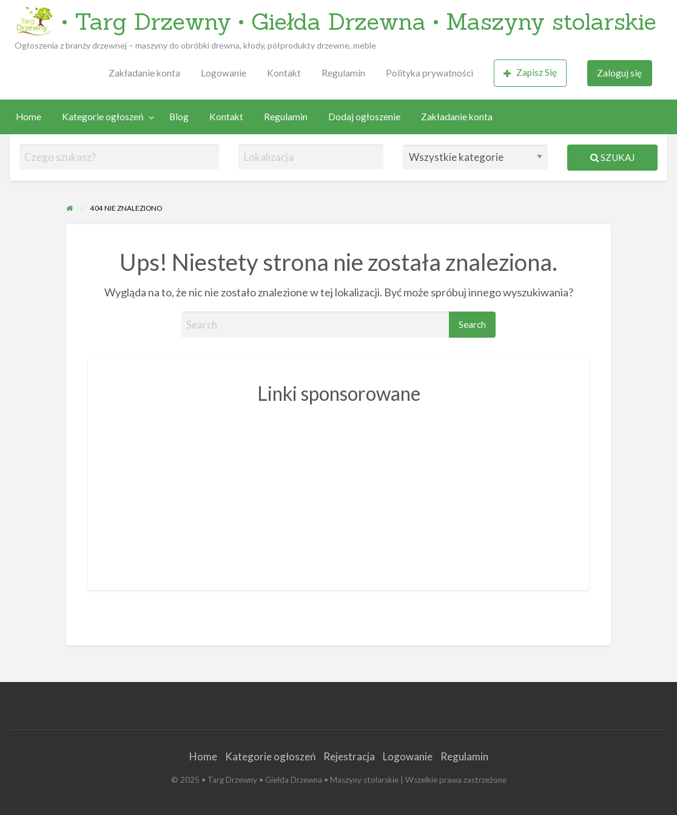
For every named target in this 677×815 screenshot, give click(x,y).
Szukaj (612, 157)
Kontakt (284, 72)
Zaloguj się (619, 72)
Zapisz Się (530, 72)
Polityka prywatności (429, 72)
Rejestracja (349, 756)
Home (28, 116)
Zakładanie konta (144, 72)
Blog (179, 116)
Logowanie (223, 72)
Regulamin (343, 72)
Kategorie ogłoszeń (103, 116)
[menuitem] (144, 73)
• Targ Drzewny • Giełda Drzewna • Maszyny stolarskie (359, 21)
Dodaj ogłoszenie (364, 116)
